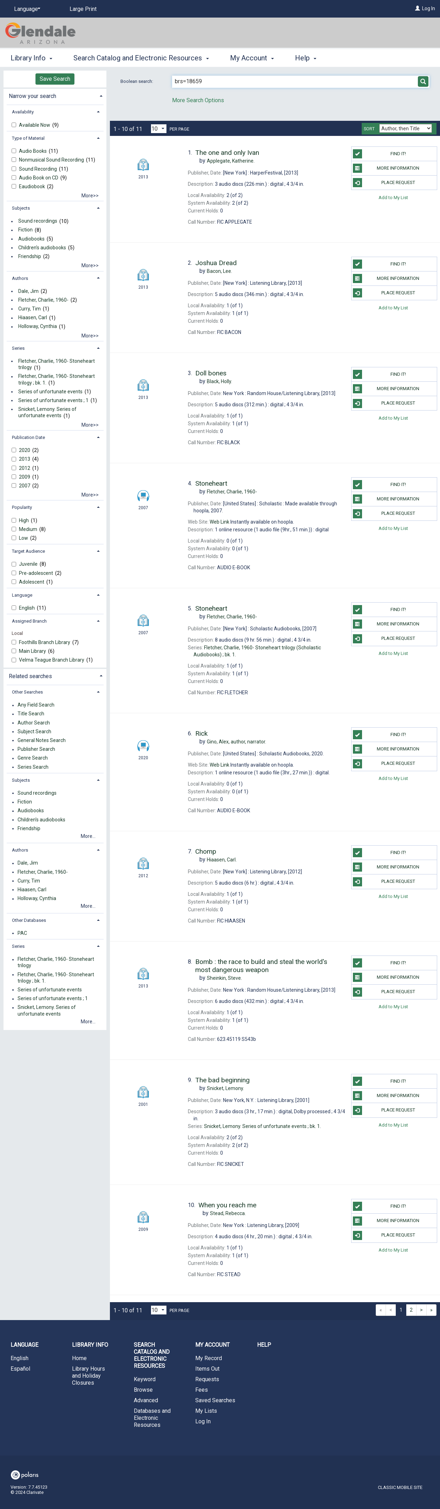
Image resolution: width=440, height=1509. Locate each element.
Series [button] (18, 348)
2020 (25, 450)
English (27, 608)
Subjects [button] (21, 208)
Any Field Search (36, 705)
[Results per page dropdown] (158, 128)
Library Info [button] (31, 58)
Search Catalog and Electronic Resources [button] (141, 58)
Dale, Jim (28, 291)
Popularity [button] (22, 507)
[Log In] (417, 8)
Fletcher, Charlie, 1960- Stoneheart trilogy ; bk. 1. (56, 380)
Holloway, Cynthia (37, 326)
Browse (143, 1389)
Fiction (25, 230)
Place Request (384, 182)
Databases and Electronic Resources (152, 1418)
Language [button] (22, 595)
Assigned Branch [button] (29, 621)
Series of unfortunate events (50, 391)
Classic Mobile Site (400, 1487)
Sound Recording (38, 169)
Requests (207, 1379)
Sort (369, 128)
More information (386, 168)
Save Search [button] (55, 79)
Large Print (83, 9)
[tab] (55, 95)
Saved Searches (215, 1400)
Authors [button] (20, 278)
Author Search (34, 723)
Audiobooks (31, 239)
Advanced (146, 1400)
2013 (25, 459)
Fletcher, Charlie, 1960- (43, 300)
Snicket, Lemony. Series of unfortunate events (47, 412)
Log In (428, 8)
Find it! (379, 153)
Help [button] (305, 58)
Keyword (145, 1379)
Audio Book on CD (39, 178)
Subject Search (34, 731)
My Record (208, 1358)
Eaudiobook (32, 186)
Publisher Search (36, 749)
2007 (25, 485)
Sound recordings (37, 221)
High (24, 520)
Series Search (33, 767)
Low (24, 538)
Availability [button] (23, 111)
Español (20, 1368)
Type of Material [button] (28, 138)
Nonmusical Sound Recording (52, 160)
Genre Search (33, 758)
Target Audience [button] (28, 551)
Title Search (31, 714)
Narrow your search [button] (32, 96)
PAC (22, 933)
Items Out (207, 1368)
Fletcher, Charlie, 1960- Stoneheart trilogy (56, 364)
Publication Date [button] (28, 437)
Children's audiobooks (42, 247)
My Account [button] (252, 58)
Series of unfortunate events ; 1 (53, 400)
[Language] (26, 9)
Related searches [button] (30, 676)
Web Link (219, 522)
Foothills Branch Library (45, 642)
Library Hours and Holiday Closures (88, 1375)
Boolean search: (137, 81)
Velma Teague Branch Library (52, 660)
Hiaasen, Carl (32, 318)
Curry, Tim (29, 308)
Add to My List (393, 197)
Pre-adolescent (36, 573)
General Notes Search (42, 740)
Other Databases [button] (29, 920)
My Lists (206, 1411)
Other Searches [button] (27, 692)
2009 (25, 477)
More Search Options (198, 100)
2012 (25, 468)
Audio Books (33, 151)
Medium (28, 529)
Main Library (33, 651)
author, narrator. (236, 741)
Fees (201, 1389)
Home (79, 1358)
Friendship (29, 256)
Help (264, 1344)
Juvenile (29, 564)
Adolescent (32, 582)
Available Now (35, 125)
